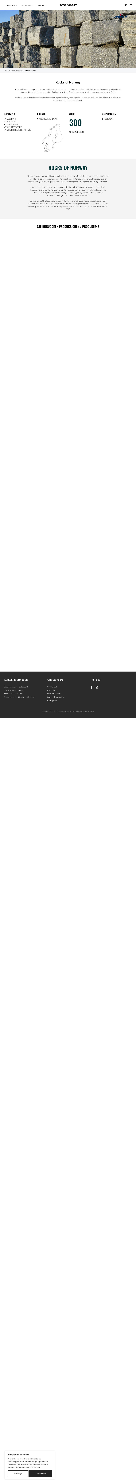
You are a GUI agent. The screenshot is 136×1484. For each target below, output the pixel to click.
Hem (5, 70)
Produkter (11, 5)
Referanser (28, 5)
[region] (30, 1465)
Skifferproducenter (15, 70)
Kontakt (42, 5)
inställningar (18, 1474)
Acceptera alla (41, 1474)
